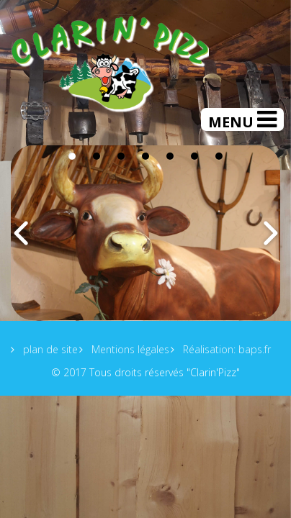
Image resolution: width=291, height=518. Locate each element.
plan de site (49, 349)
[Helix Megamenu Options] (242, 119)
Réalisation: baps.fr (225, 349)
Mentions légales (129, 349)
